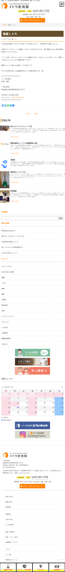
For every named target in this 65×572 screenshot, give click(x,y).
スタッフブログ (7, 266)
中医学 (4, 299)
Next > (36, 113)
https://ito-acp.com (18, 97)
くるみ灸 (5, 327)
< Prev (28, 113)
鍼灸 (3, 294)
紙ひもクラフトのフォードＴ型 (21, 126)
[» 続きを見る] (14, 136)
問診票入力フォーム (12, 559)
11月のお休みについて (9, 253)
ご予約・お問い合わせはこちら (33, 20)
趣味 (3, 288)
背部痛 (12, 160)
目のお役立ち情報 (8, 272)
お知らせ (5, 344)
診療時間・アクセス (12, 542)
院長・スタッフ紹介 (12, 537)
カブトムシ (5, 322)
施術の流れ (9, 502)
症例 (3, 311)
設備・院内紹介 (10, 531)
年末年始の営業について (10, 242)
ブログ (15, 39)
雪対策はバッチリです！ (18, 172)
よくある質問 (10, 524)
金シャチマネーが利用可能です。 (13, 247)
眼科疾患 (5, 305)
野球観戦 (13, 191)
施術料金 (8, 514)
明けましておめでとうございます (13, 236)
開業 (3, 277)
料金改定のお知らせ (8, 230)
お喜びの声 (9, 519)
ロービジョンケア (8, 316)
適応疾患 (8, 507)
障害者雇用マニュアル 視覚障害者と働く (24, 143)
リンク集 (8, 554)
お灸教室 (5, 333)
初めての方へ (10, 496)
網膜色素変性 (6, 338)
